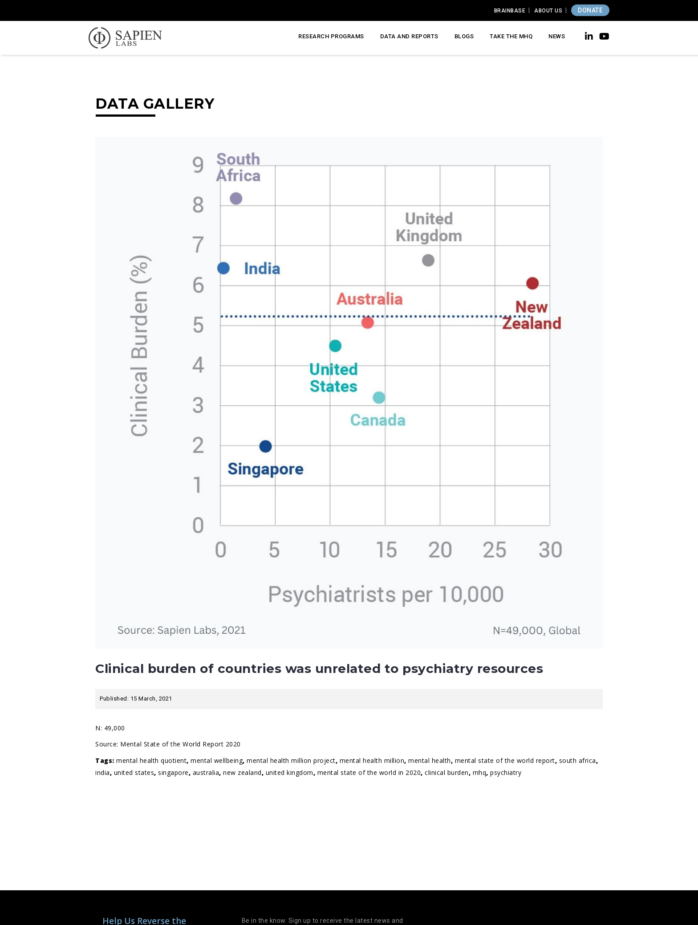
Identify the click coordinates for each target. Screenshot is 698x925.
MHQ (480, 772)
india (102, 772)
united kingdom (289, 772)
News (556, 36)
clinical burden (447, 772)
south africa (577, 760)
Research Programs (331, 36)
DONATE (590, 10)
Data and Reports (409, 36)
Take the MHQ (511, 36)
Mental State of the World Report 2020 (180, 744)
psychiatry (505, 772)
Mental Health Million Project (291, 760)
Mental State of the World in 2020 (369, 772)
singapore (173, 772)
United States (134, 772)
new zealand (242, 772)
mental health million (372, 760)
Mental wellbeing (217, 760)
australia (206, 772)
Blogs (464, 36)
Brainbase (510, 11)
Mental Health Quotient (151, 760)
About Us (548, 11)
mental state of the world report (505, 760)
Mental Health (429, 760)
